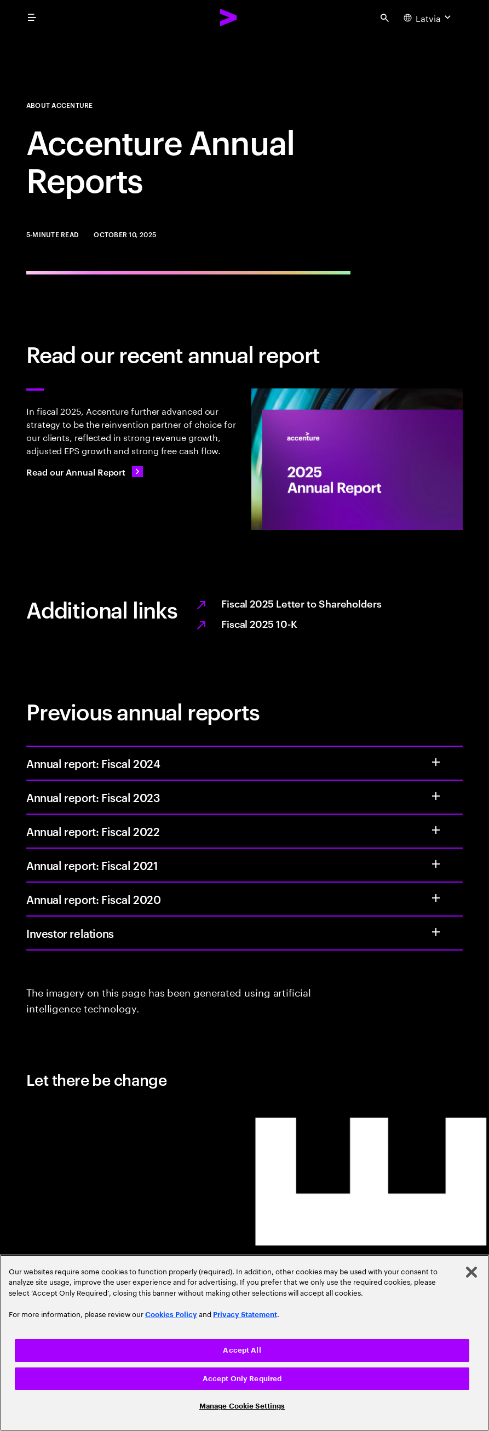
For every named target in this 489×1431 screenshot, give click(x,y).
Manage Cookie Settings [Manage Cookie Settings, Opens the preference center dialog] (242, 1406)
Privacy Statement (245, 1314)
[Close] (471, 1272)
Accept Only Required (242, 1378)
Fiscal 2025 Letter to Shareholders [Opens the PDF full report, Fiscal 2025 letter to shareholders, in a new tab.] (301, 603)
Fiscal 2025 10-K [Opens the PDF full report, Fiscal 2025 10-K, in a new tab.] (259, 623)
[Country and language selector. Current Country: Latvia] (428, 17)
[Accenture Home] (229, 17)
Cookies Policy (171, 1314)
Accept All (242, 1350)
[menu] (32, 17)
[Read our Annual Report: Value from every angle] (84, 472)
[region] (244, 1343)
